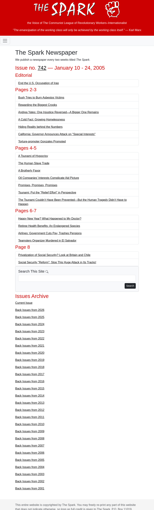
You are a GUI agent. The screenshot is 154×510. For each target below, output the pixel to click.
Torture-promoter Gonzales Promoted (42, 141)
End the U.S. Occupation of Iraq (38, 83)
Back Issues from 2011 (29, 417)
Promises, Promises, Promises (37, 185)
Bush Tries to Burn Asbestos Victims (41, 97)
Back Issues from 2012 (29, 409)
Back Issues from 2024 (29, 324)
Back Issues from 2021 (29, 345)
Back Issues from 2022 (29, 338)
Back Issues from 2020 (29, 352)
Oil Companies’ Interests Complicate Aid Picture (48, 177)
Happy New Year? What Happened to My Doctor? (49, 218)
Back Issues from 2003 (29, 474)
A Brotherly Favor (29, 170)
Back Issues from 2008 (29, 438)
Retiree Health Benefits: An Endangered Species (49, 225)
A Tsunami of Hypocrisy (33, 155)
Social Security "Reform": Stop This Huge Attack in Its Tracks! (57, 262)
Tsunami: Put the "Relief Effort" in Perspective (47, 192)
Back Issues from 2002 (29, 481)
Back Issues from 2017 (29, 374)
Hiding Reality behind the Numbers (40, 126)
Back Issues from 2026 (29, 309)
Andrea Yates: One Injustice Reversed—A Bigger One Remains (58, 112)
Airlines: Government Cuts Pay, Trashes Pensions (50, 233)
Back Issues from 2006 (29, 452)
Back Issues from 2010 (29, 424)
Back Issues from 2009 (29, 431)
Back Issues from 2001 (29, 488)
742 (42, 68)
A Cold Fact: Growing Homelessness (41, 119)
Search (130, 285)
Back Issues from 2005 (29, 459)
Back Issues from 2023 (29, 331)
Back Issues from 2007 (29, 445)
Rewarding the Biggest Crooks (37, 104)
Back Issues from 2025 (29, 317)
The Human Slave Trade (33, 163)
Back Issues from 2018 (29, 367)
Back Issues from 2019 (29, 359)
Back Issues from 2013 (29, 402)
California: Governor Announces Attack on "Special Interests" (56, 134)
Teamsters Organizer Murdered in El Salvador (47, 240)
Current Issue (23, 302)
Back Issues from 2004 (29, 467)
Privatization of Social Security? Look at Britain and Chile (54, 255)
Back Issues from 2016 (29, 381)
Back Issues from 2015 (29, 388)
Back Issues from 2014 (29, 395)
